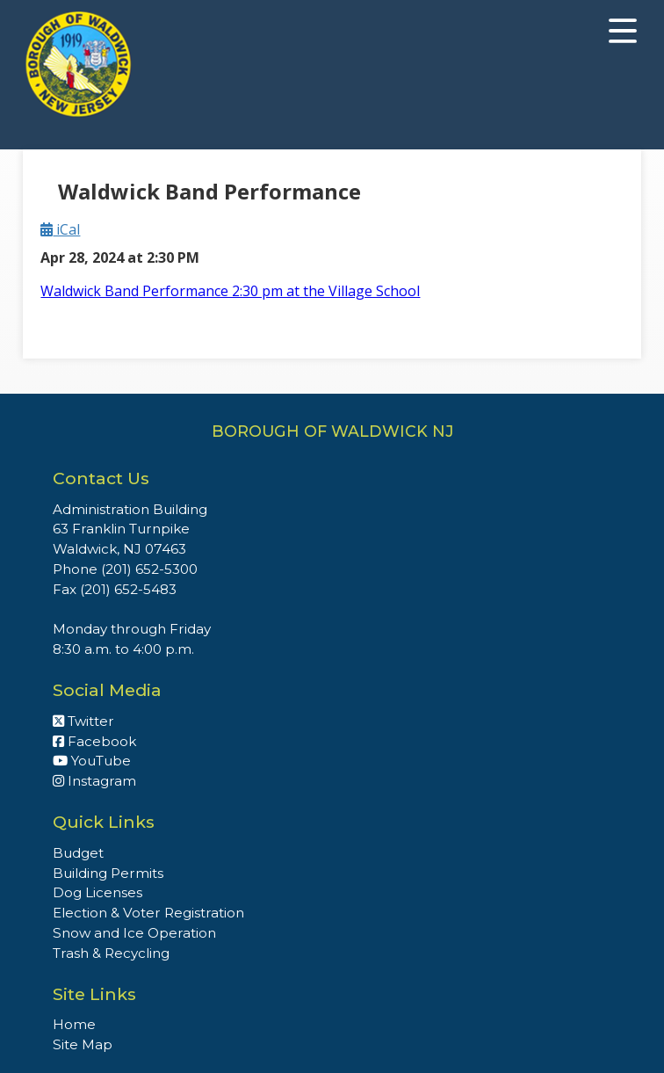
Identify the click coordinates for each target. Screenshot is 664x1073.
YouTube (92, 760)
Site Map (82, 1044)
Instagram (94, 780)
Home (74, 1024)
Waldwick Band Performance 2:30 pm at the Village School (230, 291)
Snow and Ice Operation (134, 932)
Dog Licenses (97, 892)
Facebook (94, 741)
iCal (60, 229)
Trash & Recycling (111, 953)
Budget (78, 853)
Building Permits (108, 873)
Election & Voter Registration (148, 912)
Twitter (83, 721)
